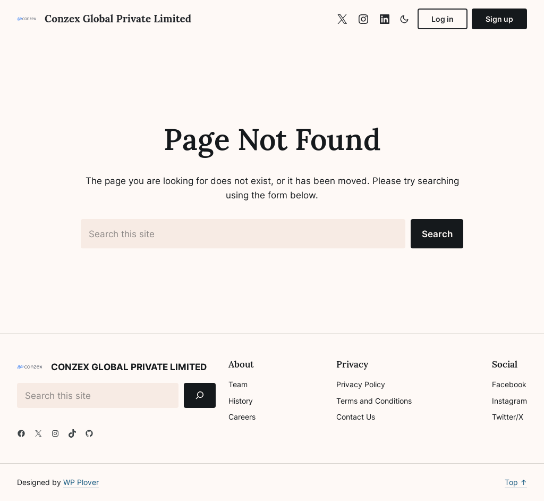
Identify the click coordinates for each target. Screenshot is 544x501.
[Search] (200, 395)
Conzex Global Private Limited (118, 18)
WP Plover (81, 482)
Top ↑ (516, 482)
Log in (442, 18)
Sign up (499, 18)
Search (437, 233)
